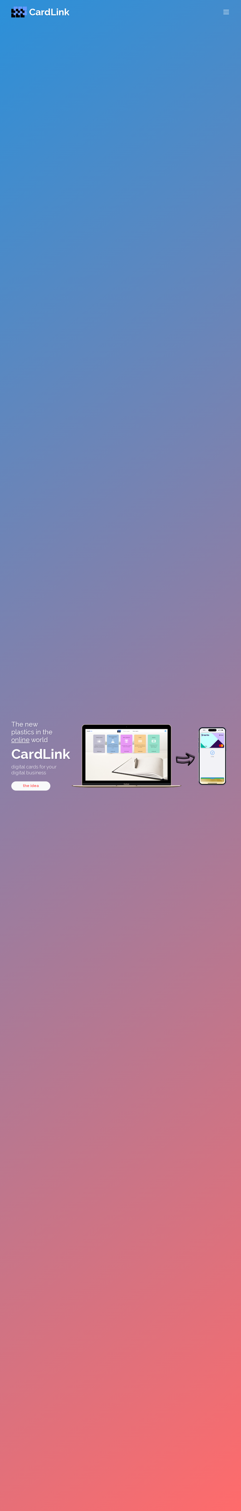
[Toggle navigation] (224, 12)
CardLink (40, 11)
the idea (31, 786)
